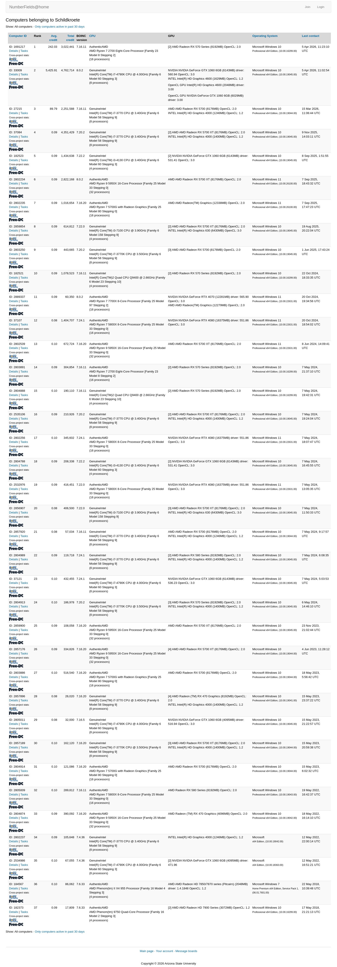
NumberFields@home (29, 7)
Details (13, 51)
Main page (147, 951)
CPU (92, 36)
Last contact (310, 36)
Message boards (186, 951)
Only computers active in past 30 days (60, 26)
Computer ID (18, 36)
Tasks (24, 51)
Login (320, 7)
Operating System (264, 36)
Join (307, 7)
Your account (164, 951)
